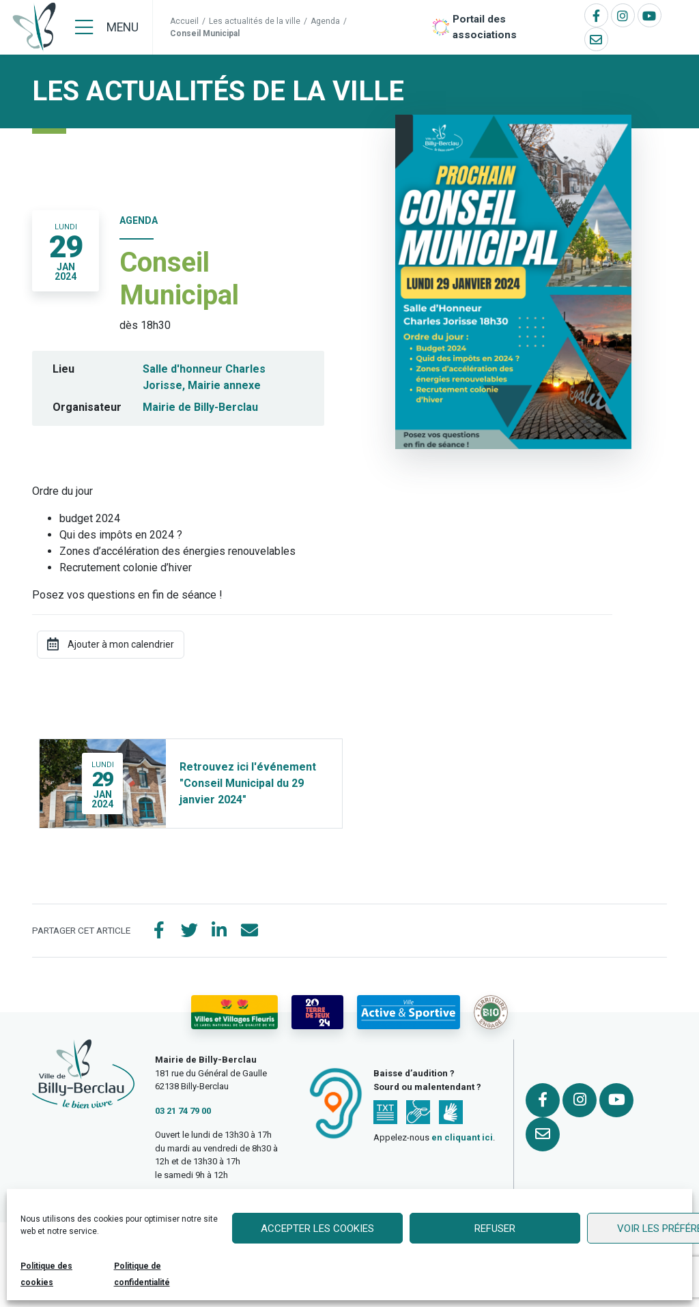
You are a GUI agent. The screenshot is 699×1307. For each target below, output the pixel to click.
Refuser (494, 1228)
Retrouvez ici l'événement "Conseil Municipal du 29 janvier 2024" (248, 783)
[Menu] (106, 27)
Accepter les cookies (317, 1228)
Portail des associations (485, 27)
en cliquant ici (462, 1137)
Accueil (184, 21)
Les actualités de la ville (254, 21)
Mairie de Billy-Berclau (200, 407)
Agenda (325, 21)
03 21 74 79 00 (183, 1111)
